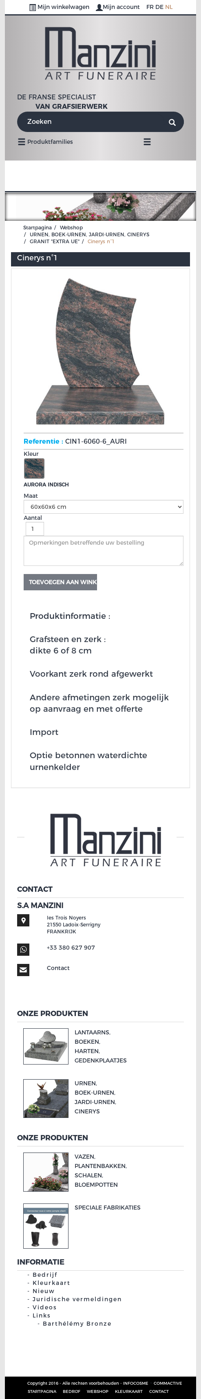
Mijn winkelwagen (60, 7)
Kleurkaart (52, 1283)
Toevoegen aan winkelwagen (63, 582)
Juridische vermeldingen (77, 1299)
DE (159, 7)
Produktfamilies (45, 141)
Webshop (71, 227)
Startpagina (37, 227)
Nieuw (44, 1291)
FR (150, 7)
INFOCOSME (135, 1383)
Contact (58, 968)
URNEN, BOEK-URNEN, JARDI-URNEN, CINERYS (89, 234)
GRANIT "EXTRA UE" (55, 241)
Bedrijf (45, 1274)
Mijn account (118, 7)
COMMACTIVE (168, 1383)
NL (168, 7)
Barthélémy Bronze (77, 1323)
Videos (45, 1307)
